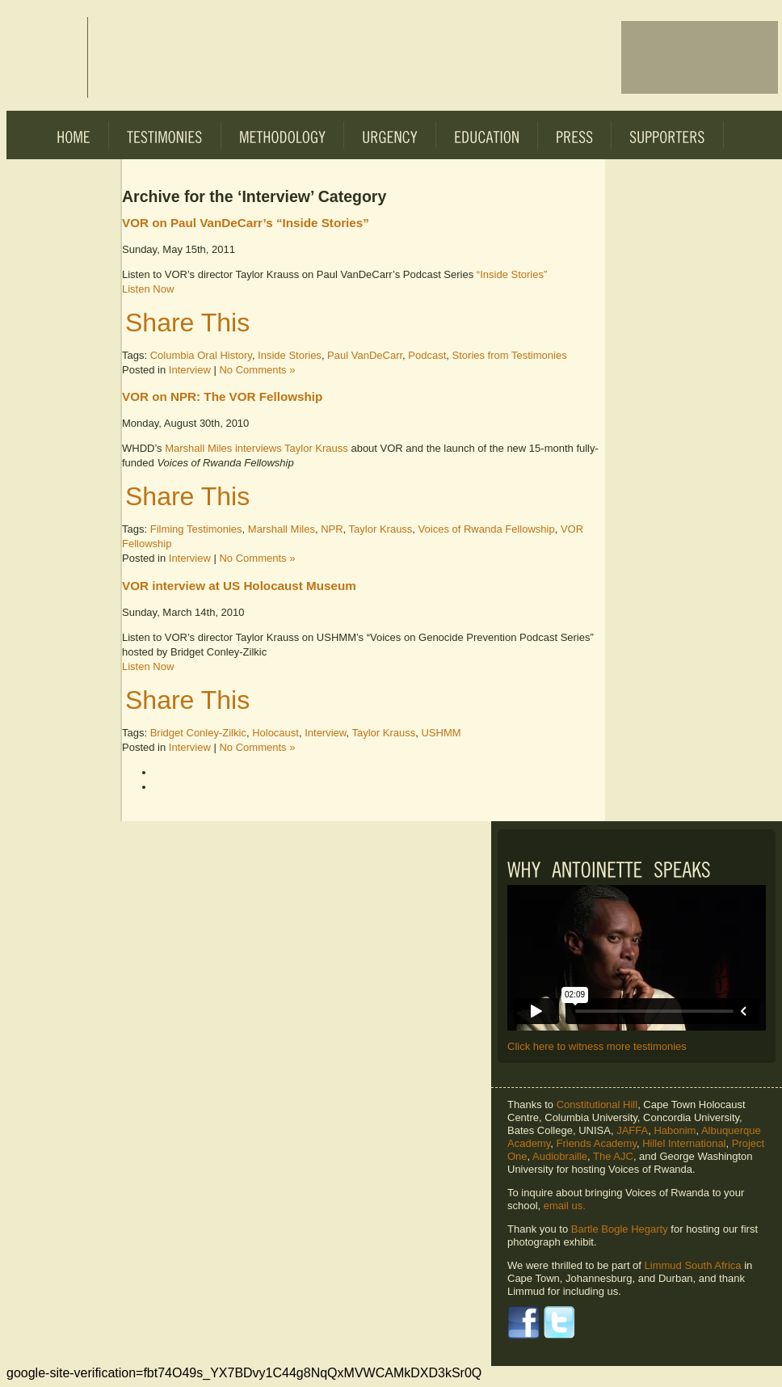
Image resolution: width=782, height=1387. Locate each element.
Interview (190, 370)
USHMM (440, 733)
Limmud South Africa (693, 1265)
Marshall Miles (281, 529)
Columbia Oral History (201, 355)
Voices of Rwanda (46, 57)
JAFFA (632, 1130)
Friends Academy (596, 1143)
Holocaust (275, 733)
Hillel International (683, 1143)
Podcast (427, 355)
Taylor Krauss (381, 529)
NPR (332, 529)
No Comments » (257, 370)
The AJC (613, 1156)
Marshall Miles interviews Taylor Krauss (258, 448)
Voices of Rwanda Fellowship (486, 529)
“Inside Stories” (512, 274)
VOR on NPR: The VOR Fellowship (222, 396)
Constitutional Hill (597, 1104)
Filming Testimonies (196, 529)
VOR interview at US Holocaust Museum (239, 585)
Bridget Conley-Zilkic (198, 733)
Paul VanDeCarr (364, 355)
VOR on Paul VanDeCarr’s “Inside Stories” (245, 223)
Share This (187, 322)
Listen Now (148, 289)
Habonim (675, 1130)
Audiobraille (559, 1156)
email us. (565, 1205)
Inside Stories (290, 355)
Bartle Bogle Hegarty (619, 1229)
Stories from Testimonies (509, 355)
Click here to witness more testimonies (597, 1046)
